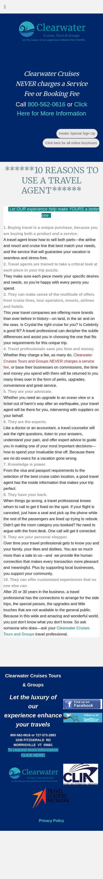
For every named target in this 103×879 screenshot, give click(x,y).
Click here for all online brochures (71, 143)
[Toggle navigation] (5, 8)
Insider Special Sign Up (77, 133)
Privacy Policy (51, 821)
